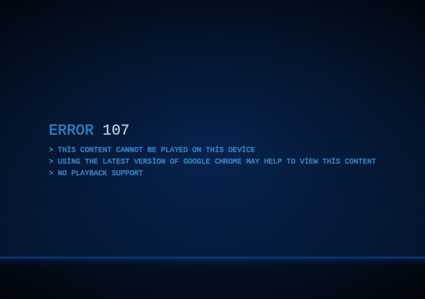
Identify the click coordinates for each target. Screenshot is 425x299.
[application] (212, 149)
